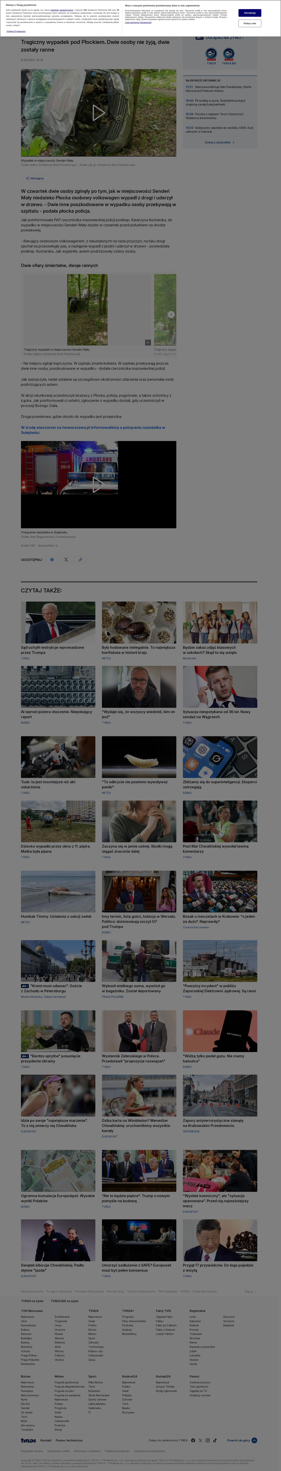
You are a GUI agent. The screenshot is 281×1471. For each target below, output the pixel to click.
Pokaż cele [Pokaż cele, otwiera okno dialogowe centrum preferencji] (250, 23)
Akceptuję (249, 12)
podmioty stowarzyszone (62, 10)
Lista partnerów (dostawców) (138, 22)
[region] (140, 18)
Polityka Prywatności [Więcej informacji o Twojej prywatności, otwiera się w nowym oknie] (16, 31)
